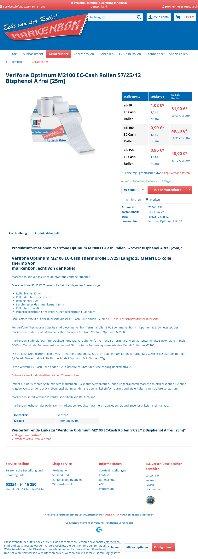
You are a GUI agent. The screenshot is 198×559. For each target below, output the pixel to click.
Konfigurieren (163, 547)
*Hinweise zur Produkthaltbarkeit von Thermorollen (45, 375)
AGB (101, 484)
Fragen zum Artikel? (26, 435)
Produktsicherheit (47, 233)
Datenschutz (107, 480)
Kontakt (104, 475)
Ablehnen (114, 547)
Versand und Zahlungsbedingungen (67, 477)
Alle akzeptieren (137, 547)
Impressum (106, 489)
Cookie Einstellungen (112, 470)
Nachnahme (153, 489)
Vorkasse (151, 480)
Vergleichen (131, 199)
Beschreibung (18, 233)
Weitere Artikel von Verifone (31, 439)
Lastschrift (152, 475)
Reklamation (60, 470)
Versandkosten (111, 514)
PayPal (150, 485)
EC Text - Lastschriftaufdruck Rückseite (133, 319)
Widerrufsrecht (62, 484)
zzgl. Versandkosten (177, 173)
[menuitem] (115, 17)
